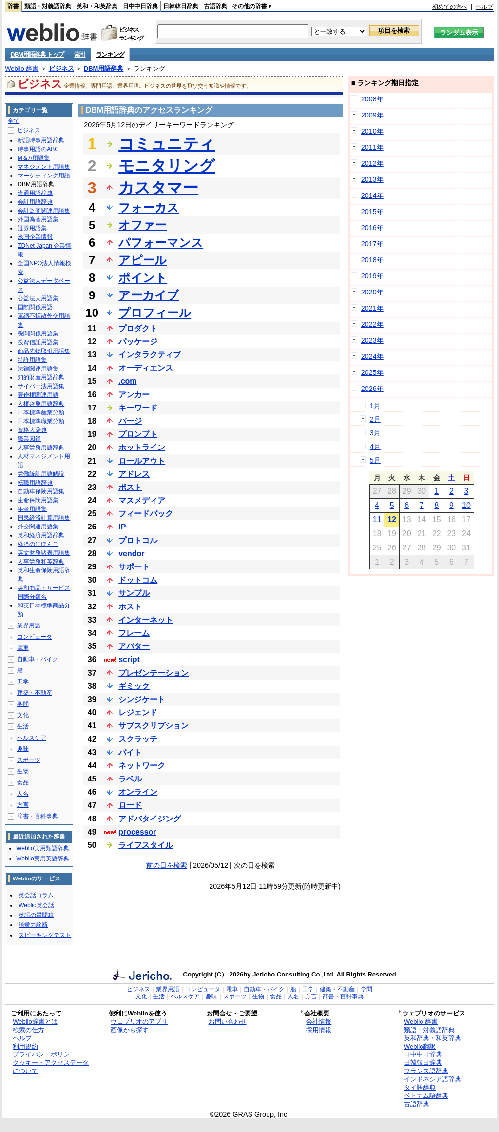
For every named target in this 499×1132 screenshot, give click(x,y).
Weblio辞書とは (35, 1021)
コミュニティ (166, 144)
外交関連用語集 (38, 526)
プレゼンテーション (153, 673)
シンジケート (141, 699)
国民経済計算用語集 (44, 517)
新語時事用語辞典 (41, 140)
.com (127, 381)
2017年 (372, 244)
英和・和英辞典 (97, 6)
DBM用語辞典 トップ (37, 54)
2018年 (372, 260)
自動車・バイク (37, 659)
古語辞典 (215, 6)
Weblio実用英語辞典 (42, 858)
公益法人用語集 (38, 298)
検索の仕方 (28, 1030)
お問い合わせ (228, 1021)
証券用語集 (32, 228)
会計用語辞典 (35, 201)
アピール (142, 260)
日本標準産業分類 (41, 412)
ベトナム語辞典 (426, 1095)
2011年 (372, 147)
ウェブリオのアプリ (139, 1021)
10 (466, 505)
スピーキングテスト (45, 935)
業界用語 (28, 625)
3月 (375, 433)
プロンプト (137, 434)
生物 (23, 771)
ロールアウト (141, 461)
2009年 (372, 115)
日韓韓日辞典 (180, 6)
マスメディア (141, 500)
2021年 (372, 308)
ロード (130, 805)
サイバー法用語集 (41, 386)
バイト (130, 752)
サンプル (134, 593)
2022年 (372, 324)
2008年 (372, 99)
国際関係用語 (35, 307)
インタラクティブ (149, 355)
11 (377, 519)
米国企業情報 (35, 237)
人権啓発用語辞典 (41, 403)
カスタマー (158, 187)
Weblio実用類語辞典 (42, 848)
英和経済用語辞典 (41, 535)
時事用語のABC (38, 149)
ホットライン (141, 447)
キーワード (137, 408)
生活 (23, 726)
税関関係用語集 (38, 333)
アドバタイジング (149, 819)
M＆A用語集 (34, 158)
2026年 (372, 388)
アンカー (134, 394)
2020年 (372, 292)
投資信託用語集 (38, 342)
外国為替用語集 (38, 219)
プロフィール (154, 312)
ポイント (142, 277)
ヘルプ (484, 6)
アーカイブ (148, 295)
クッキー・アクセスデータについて (51, 1066)
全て (13, 121)
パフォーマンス (160, 242)
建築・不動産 (34, 692)
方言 (23, 804)
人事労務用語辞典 (41, 447)
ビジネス (61, 68)
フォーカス (148, 207)
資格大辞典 (32, 430)
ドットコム (137, 580)
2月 (375, 419)
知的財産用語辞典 (41, 377)
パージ (130, 421)
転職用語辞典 (35, 482)
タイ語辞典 (420, 1087)
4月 (375, 446)
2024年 (372, 356)
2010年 (372, 131)
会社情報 (318, 1021)
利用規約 (25, 1046)
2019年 (372, 276)
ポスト (130, 487)
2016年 (372, 228)
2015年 (372, 211)
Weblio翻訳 (420, 1046)
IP (122, 527)
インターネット (145, 620)
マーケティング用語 (44, 175)
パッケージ (137, 341)
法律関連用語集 (38, 368)
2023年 (372, 340)
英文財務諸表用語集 (44, 552)
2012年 (372, 163)
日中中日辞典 (140, 6)
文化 (23, 715)
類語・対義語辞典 (47, 6)
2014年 (372, 195)
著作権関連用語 (38, 394)
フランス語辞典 (426, 1070)
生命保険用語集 (38, 500)
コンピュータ (34, 636)
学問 (23, 704)
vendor (131, 553)
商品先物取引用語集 (44, 351)
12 (391, 519)
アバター (134, 646)
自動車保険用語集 (41, 491)
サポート (134, 567)
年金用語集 (32, 509)
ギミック (134, 686)
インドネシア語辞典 (432, 1079)
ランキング (110, 54)
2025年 (372, 372)
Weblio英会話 (36, 905)
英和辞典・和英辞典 (432, 1038)
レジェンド (137, 712)
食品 (23, 782)
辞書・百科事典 (37, 816)
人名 (23, 793)
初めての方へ (449, 6)
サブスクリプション (153, 726)
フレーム (134, 633)
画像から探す (130, 1030)
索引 (79, 54)
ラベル (130, 779)
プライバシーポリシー (44, 1054)
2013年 (372, 179)
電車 (23, 647)
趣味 (23, 748)
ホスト (130, 607)
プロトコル (137, 540)
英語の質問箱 (36, 915)
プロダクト (137, 328)
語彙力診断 (33, 924)
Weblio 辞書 (21, 68)
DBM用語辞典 (104, 68)
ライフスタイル (145, 845)
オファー (142, 225)
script (129, 659)
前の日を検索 (166, 865)
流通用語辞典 (35, 193)
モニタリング (166, 166)
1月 (375, 406)
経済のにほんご (38, 544)
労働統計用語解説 (41, 473)
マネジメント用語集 (44, 166)
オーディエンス (145, 368)
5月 (375, 460)
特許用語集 (32, 359)
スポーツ (28, 760)
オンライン (137, 792)
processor (137, 832)
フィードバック (145, 513)
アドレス (134, 474)
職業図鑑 (29, 438)
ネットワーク (141, 765)
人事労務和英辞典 (41, 561)
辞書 (13, 6)
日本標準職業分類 (41, 421)
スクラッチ (137, 739)
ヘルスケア (31, 737)
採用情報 (318, 1030)
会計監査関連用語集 (44, 210)
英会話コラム (36, 895)
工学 (23, 681)
